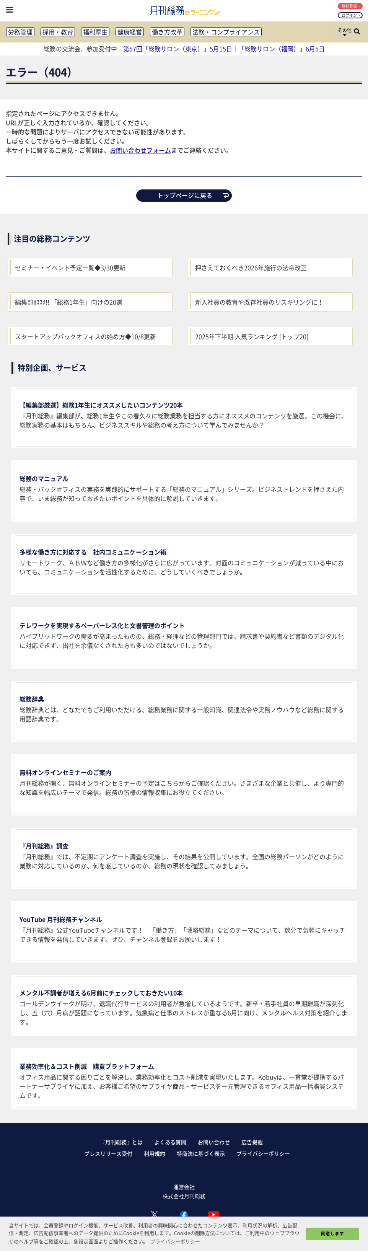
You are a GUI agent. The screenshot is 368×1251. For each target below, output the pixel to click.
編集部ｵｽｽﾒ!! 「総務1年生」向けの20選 (68, 302)
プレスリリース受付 (108, 1153)
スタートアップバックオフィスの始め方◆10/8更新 (85, 336)
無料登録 (351, 6)
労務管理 (20, 31)
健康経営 (129, 31)
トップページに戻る (193, 195)
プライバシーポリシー (263, 1153)
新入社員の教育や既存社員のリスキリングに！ (259, 302)
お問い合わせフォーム (140, 150)
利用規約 (154, 1153)
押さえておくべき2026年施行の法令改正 (251, 267)
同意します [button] (332, 1233)
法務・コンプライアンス (226, 31)
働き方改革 (167, 31)
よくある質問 (170, 1142)
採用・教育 (57, 31)
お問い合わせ (214, 1142)
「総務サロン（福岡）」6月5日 (281, 48)
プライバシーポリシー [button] (175, 1241)
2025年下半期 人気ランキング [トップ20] (251, 336)
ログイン (351, 15)
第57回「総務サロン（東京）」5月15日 (177, 48)
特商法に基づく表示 (201, 1153)
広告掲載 (252, 1142)
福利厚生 (95, 31)
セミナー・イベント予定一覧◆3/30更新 (70, 267)
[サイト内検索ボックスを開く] (357, 32)
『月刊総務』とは (121, 1142)
